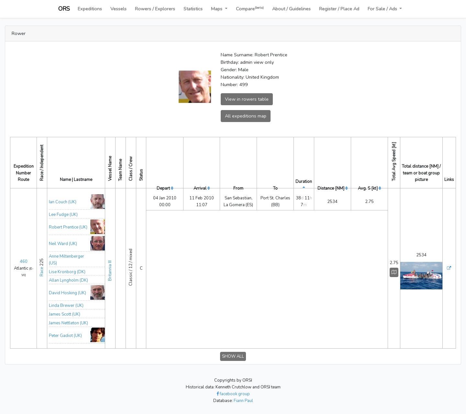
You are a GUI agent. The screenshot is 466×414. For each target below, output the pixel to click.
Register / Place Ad (339, 9)
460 (24, 261)
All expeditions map (245, 116)
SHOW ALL (233, 356)
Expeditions (90, 9)
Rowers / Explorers (155, 9)
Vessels (118, 9)
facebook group (233, 394)
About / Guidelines (291, 9)
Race (42, 271)
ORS (64, 9)
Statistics (193, 9)
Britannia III (110, 267)
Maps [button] (217, 9)
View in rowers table (247, 99)
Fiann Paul (243, 401)
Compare (250, 8)
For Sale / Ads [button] (383, 9)
